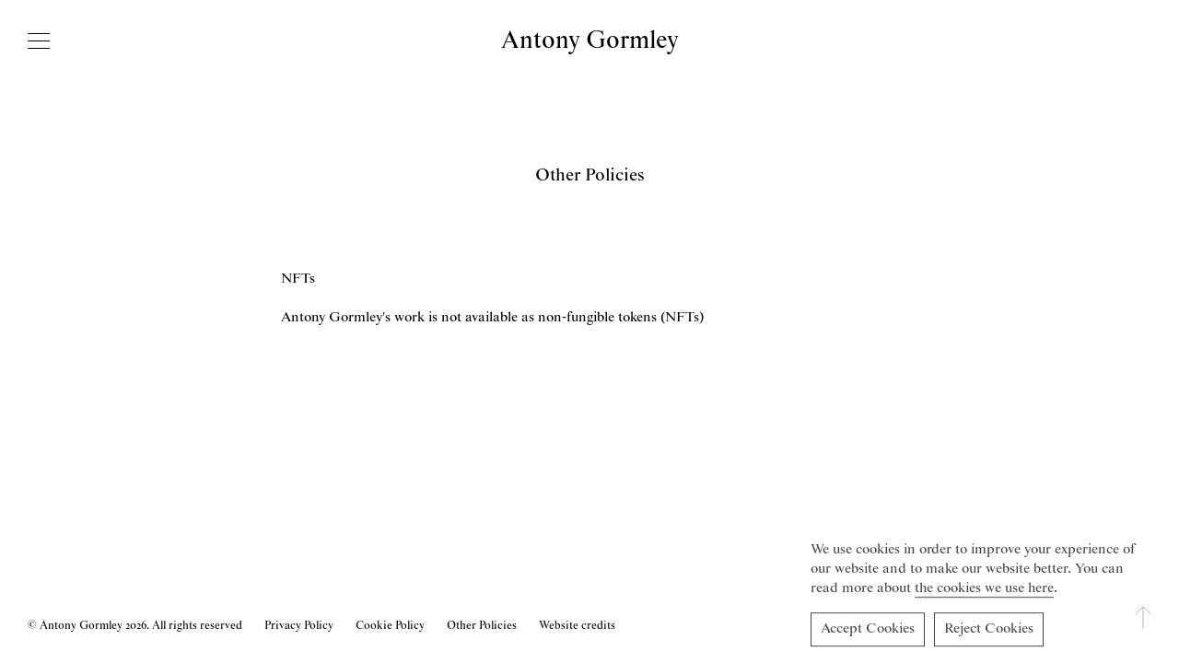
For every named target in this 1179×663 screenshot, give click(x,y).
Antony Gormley (590, 41)
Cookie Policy (390, 626)
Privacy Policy (298, 626)
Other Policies (482, 626)
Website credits (577, 626)
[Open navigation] (39, 40)
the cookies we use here (984, 591)
